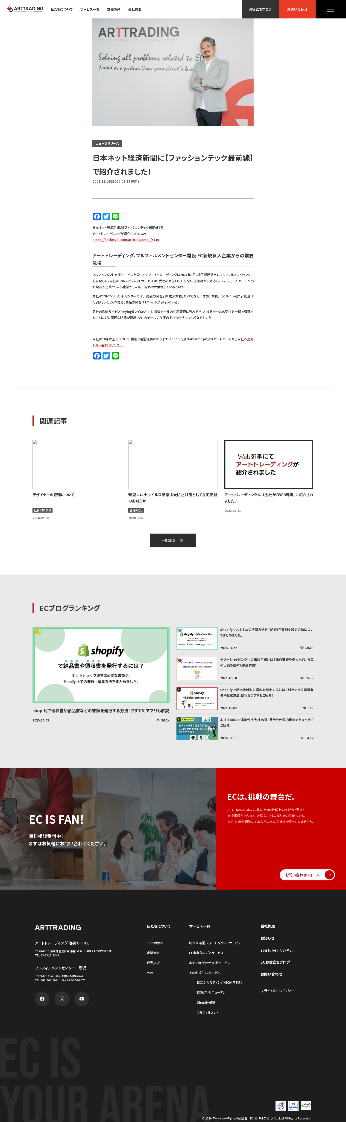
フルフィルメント (208, 1013)
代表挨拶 (153, 962)
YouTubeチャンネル (277, 950)
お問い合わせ (297, 9)
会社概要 (135, 9)
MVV (150, 972)
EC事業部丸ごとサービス (206, 952)
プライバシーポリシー (278, 990)
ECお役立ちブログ (275, 962)
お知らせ (267, 938)
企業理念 (153, 952)
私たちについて (62, 9)
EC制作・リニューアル (211, 992)
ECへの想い (155, 943)
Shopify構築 (206, 1002)
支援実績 (114, 9)
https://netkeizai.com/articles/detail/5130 (125, 239)
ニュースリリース (107, 143)
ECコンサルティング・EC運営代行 (219, 982)
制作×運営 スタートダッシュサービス (215, 943)
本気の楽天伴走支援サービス (209, 962)
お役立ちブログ (260, 9)
